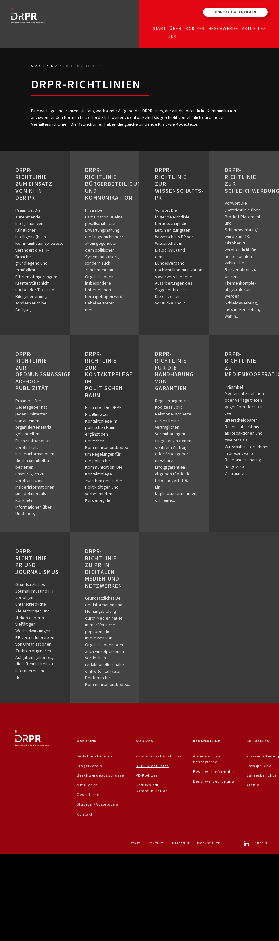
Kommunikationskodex (159, 756)
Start (159, 28)
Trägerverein (90, 765)
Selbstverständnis (95, 756)
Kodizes (195, 28)
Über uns (174, 32)
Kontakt (85, 814)
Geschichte (88, 794)
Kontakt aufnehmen (235, 12)
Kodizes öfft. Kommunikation (152, 788)
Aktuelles (254, 28)
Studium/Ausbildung (97, 804)
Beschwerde (224, 28)
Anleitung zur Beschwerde (207, 759)
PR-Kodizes (147, 775)
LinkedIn (255, 843)
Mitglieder (87, 785)
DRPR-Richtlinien (152, 765)
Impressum (180, 843)
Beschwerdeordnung (213, 781)
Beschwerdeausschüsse (100, 775)
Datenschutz (208, 843)
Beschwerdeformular (214, 771)
